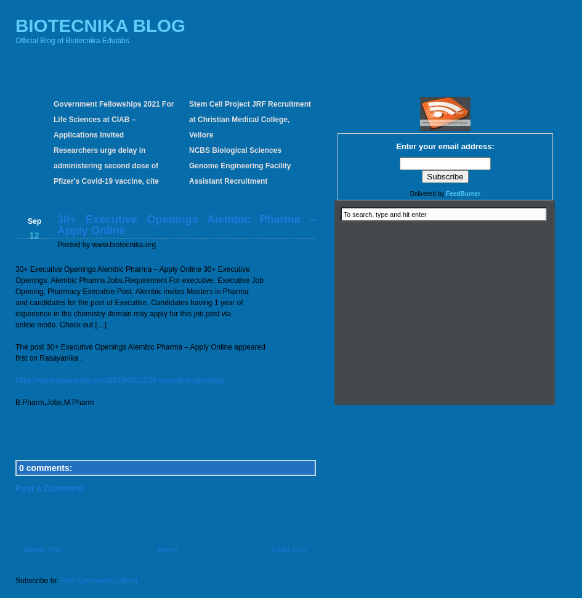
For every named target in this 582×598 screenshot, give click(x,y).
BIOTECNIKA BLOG (100, 25)
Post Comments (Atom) (98, 580)
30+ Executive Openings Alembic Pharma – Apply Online (186, 225)
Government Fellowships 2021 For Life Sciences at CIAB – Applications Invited (114, 119)
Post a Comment (49, 488)
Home (167, 550)
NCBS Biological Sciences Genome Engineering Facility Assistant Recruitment (240, 166)
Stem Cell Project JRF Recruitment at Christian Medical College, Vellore (250, 119)
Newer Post (44, 550)
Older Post (289, 550)
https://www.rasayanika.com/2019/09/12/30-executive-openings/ (120, 380)
